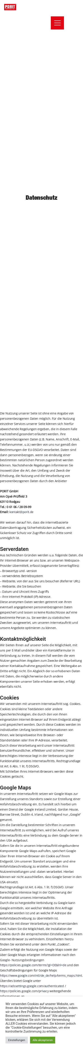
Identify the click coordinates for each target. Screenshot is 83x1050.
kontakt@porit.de (21, 512)
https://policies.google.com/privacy (24, 991)
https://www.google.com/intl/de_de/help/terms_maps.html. (41, 975)
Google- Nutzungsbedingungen (22, 960)
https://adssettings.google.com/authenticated (32, 986)
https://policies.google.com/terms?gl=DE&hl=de (33, 965)
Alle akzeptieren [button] (43, 1040)
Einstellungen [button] (16, 1040)
